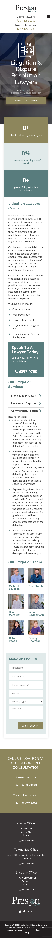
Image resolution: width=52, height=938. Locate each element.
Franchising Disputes (23, 395)
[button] (26, 785)
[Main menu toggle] (48, 16)
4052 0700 (28, 372)
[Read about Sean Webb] (36, 579)
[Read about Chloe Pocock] (16, 631)
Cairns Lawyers (26, 16)
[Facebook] (24, 911)
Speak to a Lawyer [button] (26, 100)
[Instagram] (32, 911)
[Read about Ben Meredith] (16, 605)
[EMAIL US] (20, 911)
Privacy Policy (20, 930)
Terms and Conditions (37, 930)
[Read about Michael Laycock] (16, 579)
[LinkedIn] (28, 911)
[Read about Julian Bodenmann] (36, 605)
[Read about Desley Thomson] (36, 631)
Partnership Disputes (23, 403)
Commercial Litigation (24, 410)
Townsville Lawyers (26, 25)
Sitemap (26, 932)
